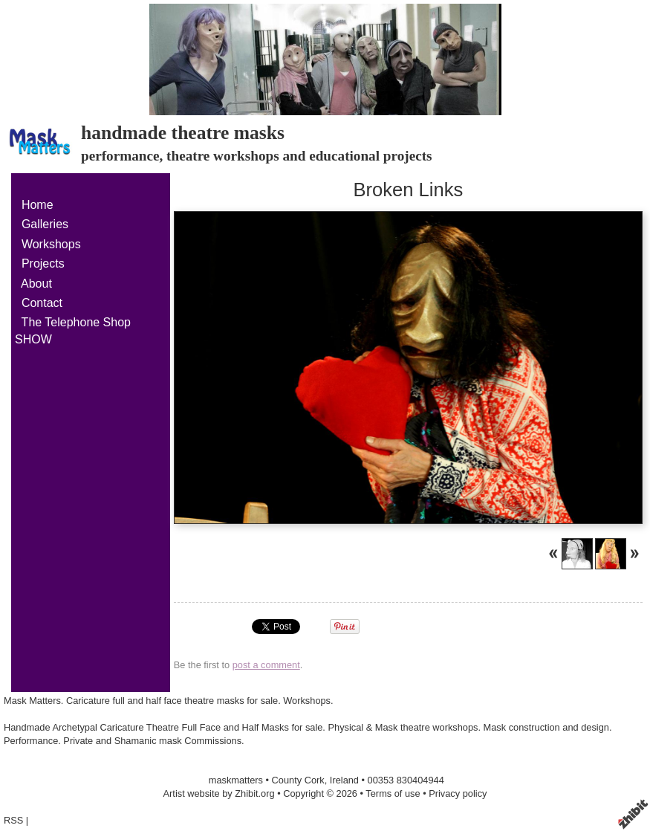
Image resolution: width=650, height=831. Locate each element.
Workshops (51, 244)
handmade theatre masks (183, 132)
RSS (13, 820)
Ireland (344, 780)
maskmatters (236, 780)
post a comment (266, 664)
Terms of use (392, 793)
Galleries (45, 224)
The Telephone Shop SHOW (73, 330)
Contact (42, 303)
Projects (43, 263)
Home (37, 204)
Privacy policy (458, 793)
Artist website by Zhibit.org (219, 793)
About (37, 283)
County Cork (298, 780)
